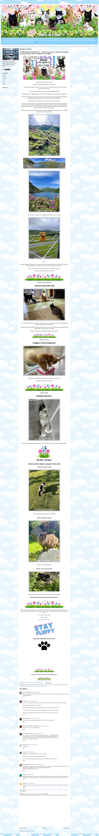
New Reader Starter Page (13, 46)
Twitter (3, 82)
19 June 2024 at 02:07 (34, 718)
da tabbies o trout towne (28, 733)
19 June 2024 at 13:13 (37, 733)
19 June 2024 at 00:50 (35, 692)
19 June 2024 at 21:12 (29, 774)
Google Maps (57, 100)
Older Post (66, 828)
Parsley (24, 686)
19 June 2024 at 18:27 (39, 764)
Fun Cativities (76, 46)
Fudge (55, 684)
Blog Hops (88, 46)
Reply (24, 697)
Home (3, 46)
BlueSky (4, 74)
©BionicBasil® (25, 684)
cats (52, 684)
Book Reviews (42, 46)
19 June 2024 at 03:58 (43, 725)
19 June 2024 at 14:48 (33, 744)
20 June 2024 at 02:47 (30, 783)
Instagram (4, 78)
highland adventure (60, 684)
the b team (41, 686)
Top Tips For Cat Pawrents (64, 46)
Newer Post (22, 828)
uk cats (44, 686)
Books (82, 46)
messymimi (25, 700)
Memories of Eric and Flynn (28, 764)
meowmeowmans (26, 718)
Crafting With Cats (51, 46)
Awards (95, 46)
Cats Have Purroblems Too (44, 619)
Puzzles (35, 46)
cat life (45, 684)
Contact (29, 46)
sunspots (36, 686)
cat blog (42, 684)
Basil (30, 684)
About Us (23, 46)
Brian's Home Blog (27, 692)
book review (38, 609)
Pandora (21, 686)
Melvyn (66, 684)
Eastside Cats (26, 744)
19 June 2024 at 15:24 (30, 752)
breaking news (37, 684)
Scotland (28, 686)
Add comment (23, 790)
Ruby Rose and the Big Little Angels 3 (31, 725)
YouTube (4, 84)
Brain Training (44, 617)
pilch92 (24, 783)
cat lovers (49, 684)
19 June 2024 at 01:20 (32, 700)
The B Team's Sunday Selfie (44, 615)
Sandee (24, 752)
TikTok (3, 79)
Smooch (32, 686)
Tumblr (3, 81)
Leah (24, 774)
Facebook (4, 76)
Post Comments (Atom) (29, 830)
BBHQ (32, 684)
